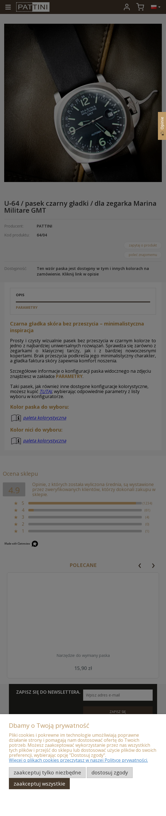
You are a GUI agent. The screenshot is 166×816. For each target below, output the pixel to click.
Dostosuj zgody (109, 772)
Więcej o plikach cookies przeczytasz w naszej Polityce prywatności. (78, 760)
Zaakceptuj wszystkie (39, 783)
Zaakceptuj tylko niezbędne (47, 772)
